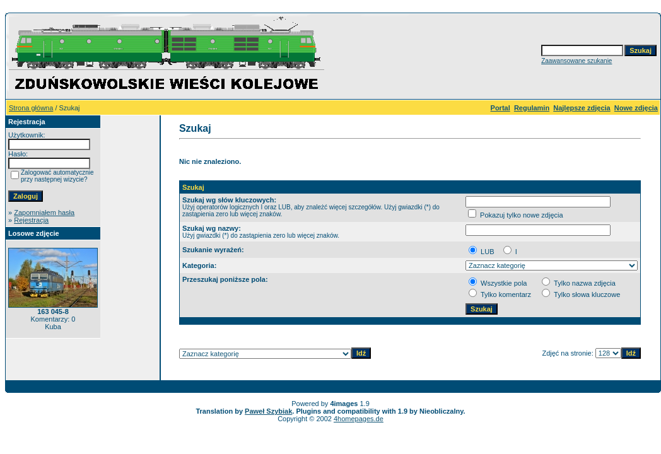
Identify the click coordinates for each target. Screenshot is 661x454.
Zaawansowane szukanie (576, 60)
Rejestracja (31, 220)
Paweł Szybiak (268, 411)
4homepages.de (358, 418)
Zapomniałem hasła (44, 212)
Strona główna (31, 108)
